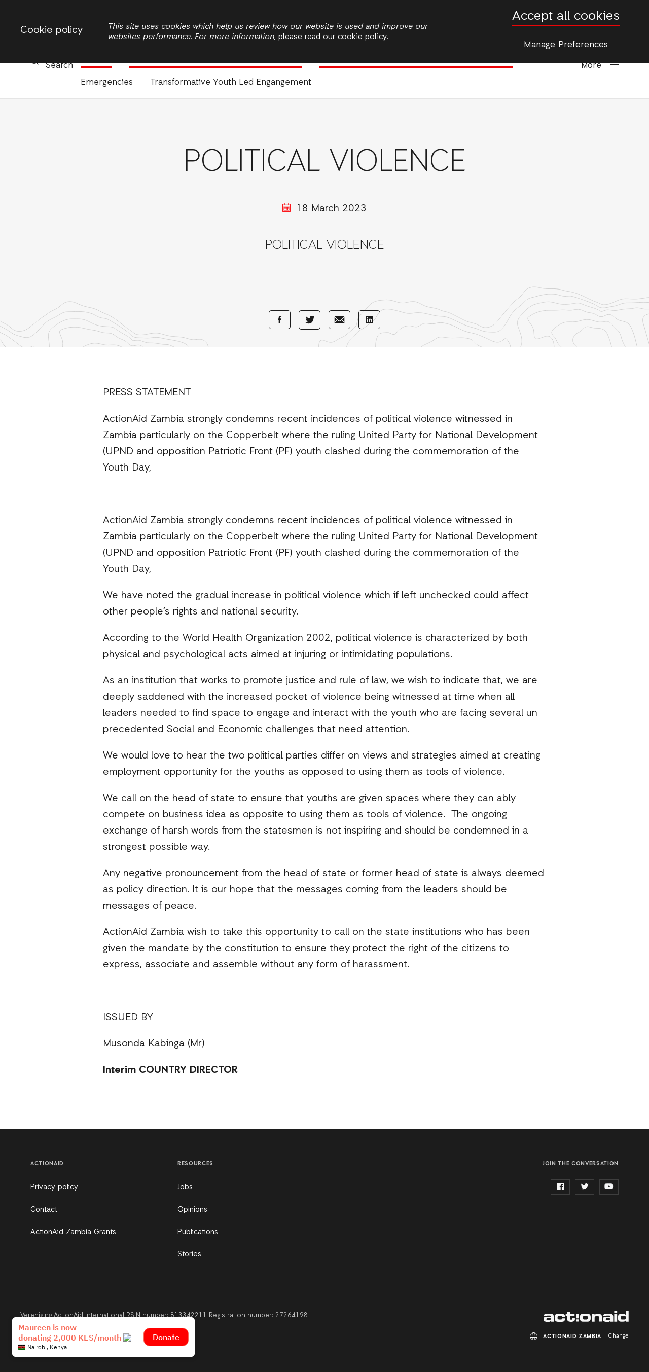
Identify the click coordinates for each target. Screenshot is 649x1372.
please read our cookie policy (332, 37)
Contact (43, 1210)
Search (59, 65)
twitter (584, 1187)
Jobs (185, 1187)
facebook (560, 1187)
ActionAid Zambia (586, 1316)
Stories (189, 1254)
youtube (609, 1187)
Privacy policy (54, 1187)
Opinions (192, 1210)
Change (618, 1336)
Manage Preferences (566, 45)
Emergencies (107, 82)
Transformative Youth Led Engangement (231, 82)
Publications (197, 1232)
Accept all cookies (566, 16)
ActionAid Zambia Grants (73, 1232)
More (591, 65)
